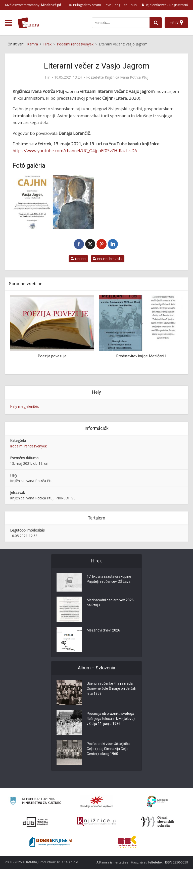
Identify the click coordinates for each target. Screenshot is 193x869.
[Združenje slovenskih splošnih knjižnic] (96, 822)
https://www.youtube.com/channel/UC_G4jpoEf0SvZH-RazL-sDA (75, 150)
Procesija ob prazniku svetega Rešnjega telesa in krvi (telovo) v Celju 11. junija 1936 (111, 719)
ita (125, 5)
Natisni (78, 258)
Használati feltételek (147, 862)
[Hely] (176, 22)
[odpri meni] (8, 23)
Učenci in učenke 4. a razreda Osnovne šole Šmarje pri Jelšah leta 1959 (111, 689)
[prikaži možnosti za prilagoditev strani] (85, 5)
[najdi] (156, 22)
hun (134, 5)
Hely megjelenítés (24, 406)
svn (108, 5)
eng (117, 5)
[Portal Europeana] (157, 801)
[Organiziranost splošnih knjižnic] (96, 801)
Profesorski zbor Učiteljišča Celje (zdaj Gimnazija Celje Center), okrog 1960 (108, 749)
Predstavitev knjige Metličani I (141, 356)
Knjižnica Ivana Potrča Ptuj (126, 77)
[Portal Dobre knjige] (50, 842)
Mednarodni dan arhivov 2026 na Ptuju (110, 602)
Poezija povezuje (52, 356)
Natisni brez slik (107, 258)
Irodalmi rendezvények (28, 446)
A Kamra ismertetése (112, 862)
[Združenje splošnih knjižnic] (127, 842)
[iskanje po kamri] (121, 22)
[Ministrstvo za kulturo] (35, 801)
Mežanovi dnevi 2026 (103, 630)
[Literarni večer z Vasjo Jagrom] (53, 202)
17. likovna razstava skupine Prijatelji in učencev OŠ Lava (109, 579)
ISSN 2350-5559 (176, 862)
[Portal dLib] (35, 822)
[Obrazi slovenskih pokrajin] (157, 822)
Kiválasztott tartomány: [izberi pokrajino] (33, 5)
